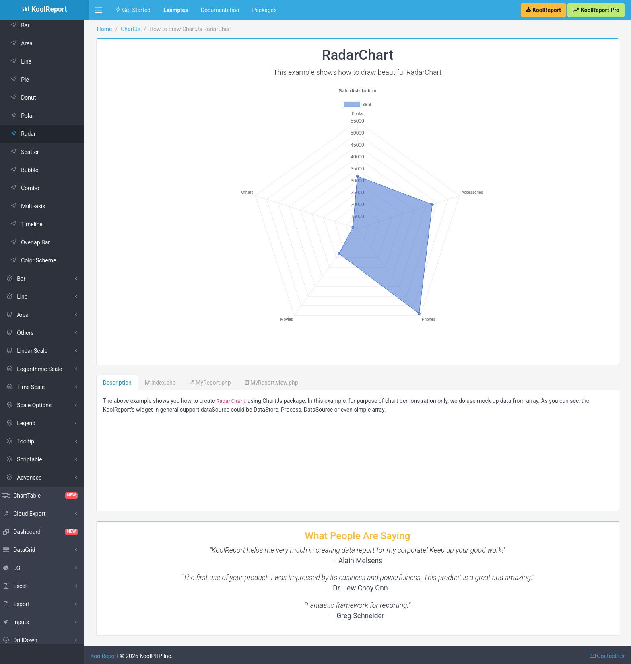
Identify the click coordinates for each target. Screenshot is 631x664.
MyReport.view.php (276, 380)
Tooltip (24, 441)
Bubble (28, 170)
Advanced (28, 477)
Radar (27, 134)
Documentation (220, 10)
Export (20, 604)
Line (25, 61)
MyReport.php (214, 380)
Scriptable (28, 459)
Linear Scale (31, 351)
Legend (25, 423)
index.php (165, 380)
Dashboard (44, 532)
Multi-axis (31, 206)
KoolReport (109, 654)
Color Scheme (37, 260)
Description (121, 380)
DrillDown (24, 640)
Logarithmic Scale (38, 369)
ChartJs (135, 29)
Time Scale (29, 387)
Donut (27, 97)
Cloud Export (28, 513)
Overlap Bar (34, 242)
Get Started (133, 10)
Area (25, 43)
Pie (23, 79)
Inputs (19, 622)
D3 (15, 568)
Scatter (28, 152)
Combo (28, 188)
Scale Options (33, 405)
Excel (18, 586)
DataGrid (23, 550)
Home (109, 29)
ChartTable (44, 495)
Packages (264, 10)
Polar (26, 116)
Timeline (30, 224)
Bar (24, 25)
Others (24, 333)
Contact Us (607, 654)
